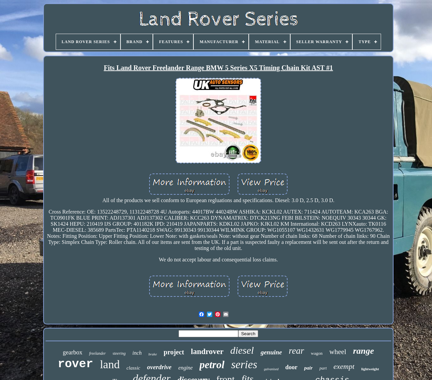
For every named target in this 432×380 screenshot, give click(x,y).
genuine (271, 352)
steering (119, 353)
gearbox (72, 352)
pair (308, 368)
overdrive (159, 367)
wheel (337, 352)
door (291, 367)
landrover (207, 351)
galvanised (271, 369)
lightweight (370, 369)
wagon (317, 353)
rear (296, 351)
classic (133, 368)
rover (75, 364)
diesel (242, 350)
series (244, 364)
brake (152, 354)
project (174, 352)
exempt (343, 366)
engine (185, 368)
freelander (97, 353)
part (323, 368)
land (110, 364)
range (363, 351)
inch (137, 353)
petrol (211, 365)
